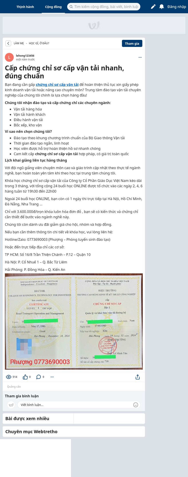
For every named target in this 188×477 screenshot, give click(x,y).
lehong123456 (25, 56)
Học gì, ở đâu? (39, 43)
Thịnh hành (25, 7)
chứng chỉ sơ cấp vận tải (57, 84)
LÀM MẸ (19, 43)
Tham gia (132, 43)
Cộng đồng (53, 7)
